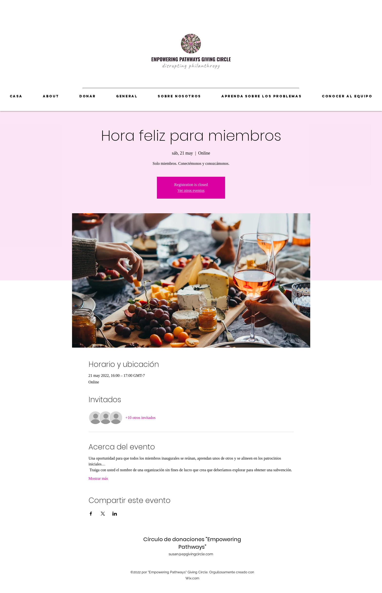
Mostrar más (98, 478)
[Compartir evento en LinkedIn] (114, 514)
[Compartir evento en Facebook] (91, 514)
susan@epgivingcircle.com (191, 554)
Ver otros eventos (190, 190)
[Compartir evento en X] (102, 514)
